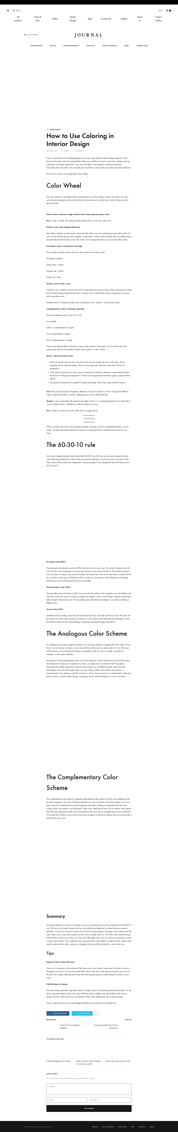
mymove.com (100, 1003)
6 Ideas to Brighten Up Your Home (58, 1061)
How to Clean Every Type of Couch (117, 1061)
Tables (55, 18)
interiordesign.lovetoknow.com (82, 1003)
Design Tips (90, 46)
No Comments (78, 151)
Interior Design (36, 46)
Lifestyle (53, 46)
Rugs (90, 18)
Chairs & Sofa (37, 19)
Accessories (106, 18)
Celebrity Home (142, 46)
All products (18, 19)
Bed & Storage (72, 19)
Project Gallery (158, 19)
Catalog (123, 18)
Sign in (161, 10)
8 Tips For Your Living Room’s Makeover (63, 1026)
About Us (139, 19)
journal (88, 35)
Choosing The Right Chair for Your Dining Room (113, 1026)
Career (151, 1127)
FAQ (132, 1127)
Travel (126, 46)
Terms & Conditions (108, 1127)
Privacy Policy (123, 1127)
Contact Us (141, 1127)
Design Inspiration (109, 46)
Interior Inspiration (71, 46)
